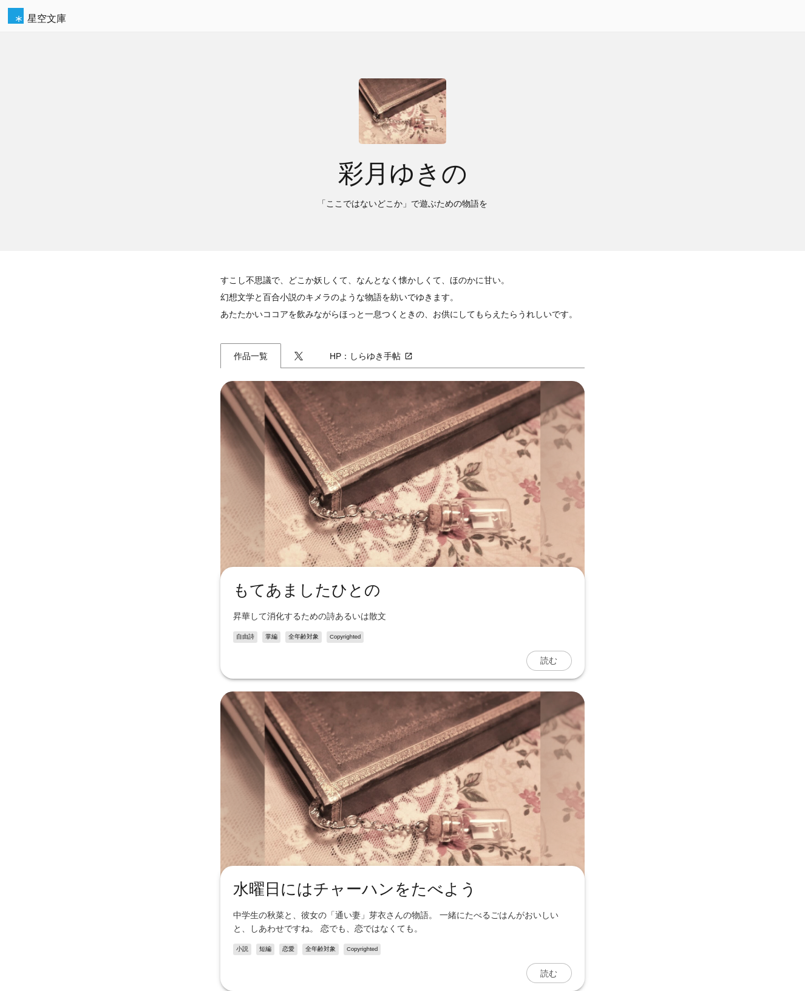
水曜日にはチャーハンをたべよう (355, 888)
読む (548, 660)
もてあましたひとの (307, 589)
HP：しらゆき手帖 (371, 356)
